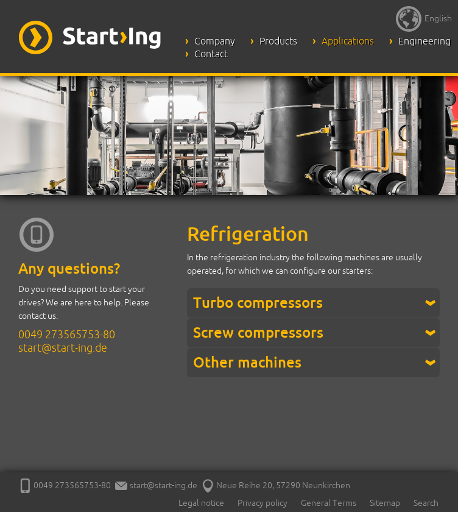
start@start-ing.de (62, 347)
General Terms (328, 503)
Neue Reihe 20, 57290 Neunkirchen (275, 485)
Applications (348, 41)
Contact (211, 53)
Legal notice (201, 503)
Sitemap (385, 503)
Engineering (424, 41)
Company (214, 41)
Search (426, 503)
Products (278, 41)
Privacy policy (262, 503)
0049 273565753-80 (66, 334)
